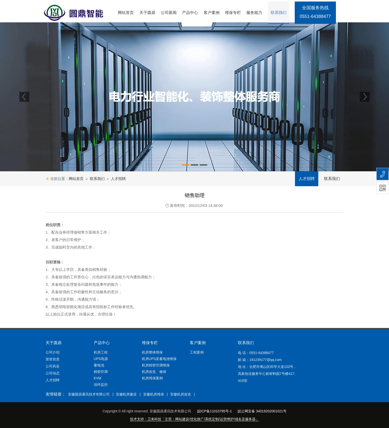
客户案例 (212, 13)
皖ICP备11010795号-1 (214, 411)
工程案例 (197, 352)
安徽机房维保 (153, 394)
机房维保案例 (152, 378)
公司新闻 (169, 13)
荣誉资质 (53, 359)
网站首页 (126, 13)
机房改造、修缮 (154, 372)
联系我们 (279, 13)
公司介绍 (53, 352)
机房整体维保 (152, 352)
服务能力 (254, 13)
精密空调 (101, 372)
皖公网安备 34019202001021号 (262, 411)
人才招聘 (118, 179)
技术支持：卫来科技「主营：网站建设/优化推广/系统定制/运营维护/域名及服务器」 (194, 419)
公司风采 (53, 366)
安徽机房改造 (180, 394)
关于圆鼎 (147, 13)
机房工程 (101, 352)
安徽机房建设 (126, 394)
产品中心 (190, 13)
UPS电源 (101, 359)
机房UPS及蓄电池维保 (159, 359)
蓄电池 (99, 365)
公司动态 (53, 373)
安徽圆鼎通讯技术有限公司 (89, 394)
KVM (97, 378)
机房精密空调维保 (156, 365)
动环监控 (101, 385)
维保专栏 (233, 13)
